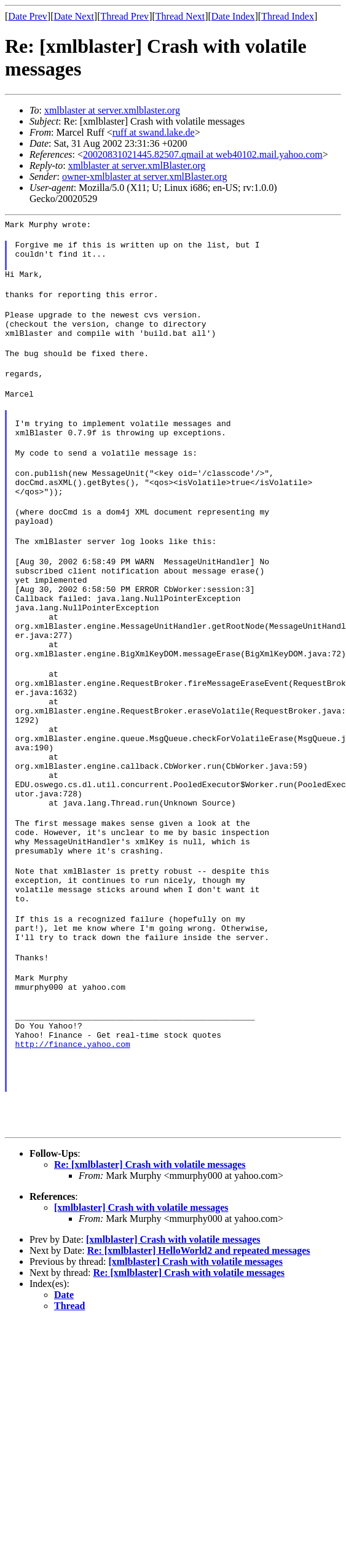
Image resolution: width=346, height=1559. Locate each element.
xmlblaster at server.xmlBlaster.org (137, 165)
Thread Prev (124, 16)
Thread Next (180, 16)
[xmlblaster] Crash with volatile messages (141, 1334)
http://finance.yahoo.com (72, 1165)
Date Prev (27, 16)
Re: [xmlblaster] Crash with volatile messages (150, 1291)
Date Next (74, 16)
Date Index (233, 16)
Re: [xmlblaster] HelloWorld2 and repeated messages (198, 1377)
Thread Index (287, 16)
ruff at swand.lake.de (153, 132)
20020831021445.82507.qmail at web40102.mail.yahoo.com (203, 154)
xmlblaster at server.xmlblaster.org (112, 110)
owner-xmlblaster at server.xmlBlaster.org (144, 176)
